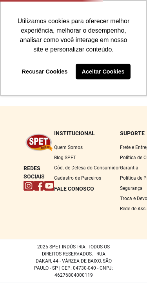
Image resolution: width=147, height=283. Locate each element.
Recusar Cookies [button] (45, 71)
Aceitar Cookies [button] (103, 71)
